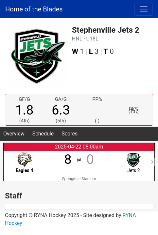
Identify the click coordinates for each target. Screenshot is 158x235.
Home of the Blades (34, 9)
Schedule (43, 134)
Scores (69, 134)
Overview (14, 134)
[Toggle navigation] (143, 9)
